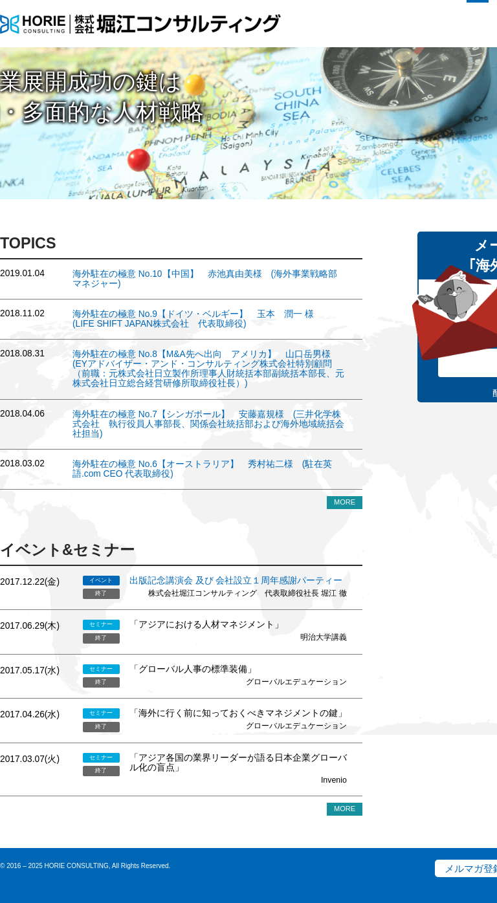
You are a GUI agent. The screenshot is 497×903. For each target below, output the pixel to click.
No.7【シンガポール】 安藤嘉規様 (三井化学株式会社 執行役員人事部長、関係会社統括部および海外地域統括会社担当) (208, 424)
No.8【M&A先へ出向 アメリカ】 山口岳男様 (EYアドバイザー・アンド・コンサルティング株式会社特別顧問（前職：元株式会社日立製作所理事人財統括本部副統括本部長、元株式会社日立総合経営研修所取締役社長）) (208, 368)
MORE (344, 502)
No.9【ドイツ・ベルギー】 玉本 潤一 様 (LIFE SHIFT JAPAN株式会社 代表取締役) (197, 319)
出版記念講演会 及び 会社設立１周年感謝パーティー (236, 580)
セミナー (101, 624)
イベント (101, 580)
